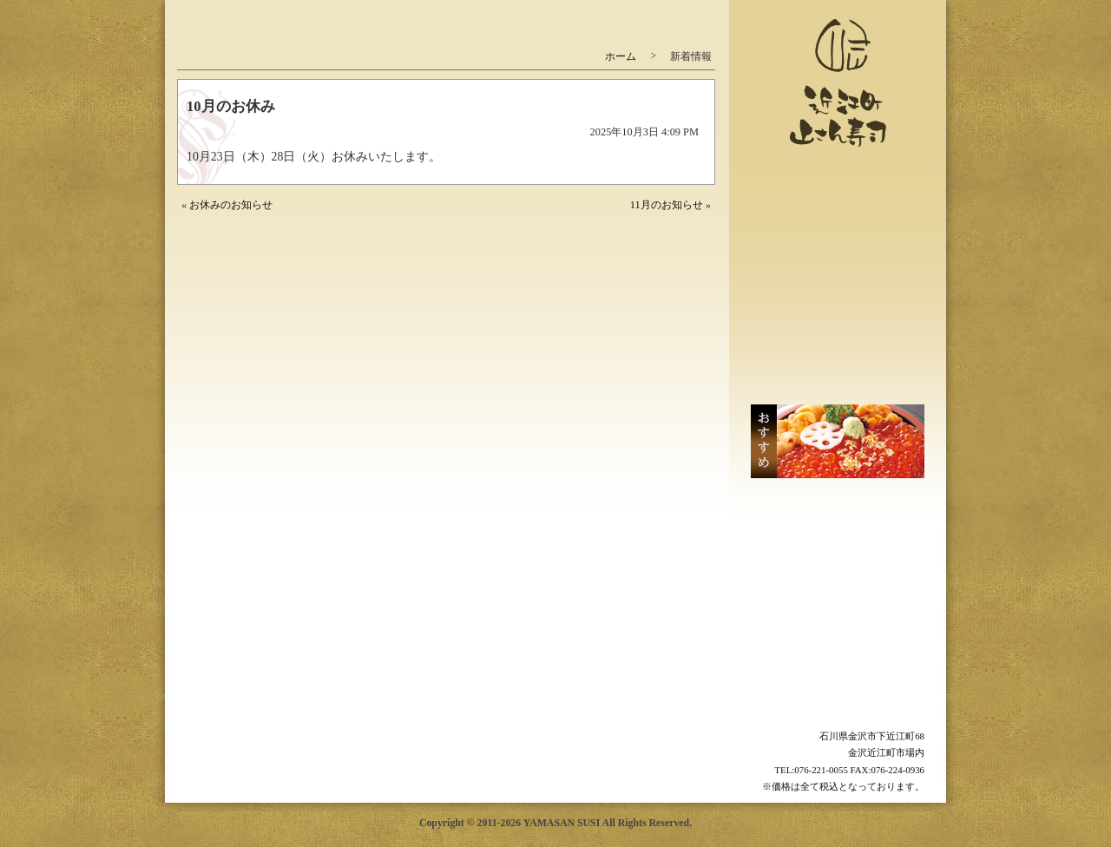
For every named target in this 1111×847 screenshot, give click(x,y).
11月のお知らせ (666, 205)
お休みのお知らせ (231, 205)
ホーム (620, 56)
